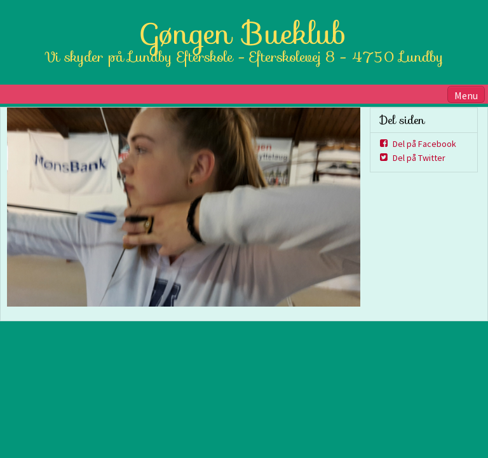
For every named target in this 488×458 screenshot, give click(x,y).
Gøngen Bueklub (244, 33)
